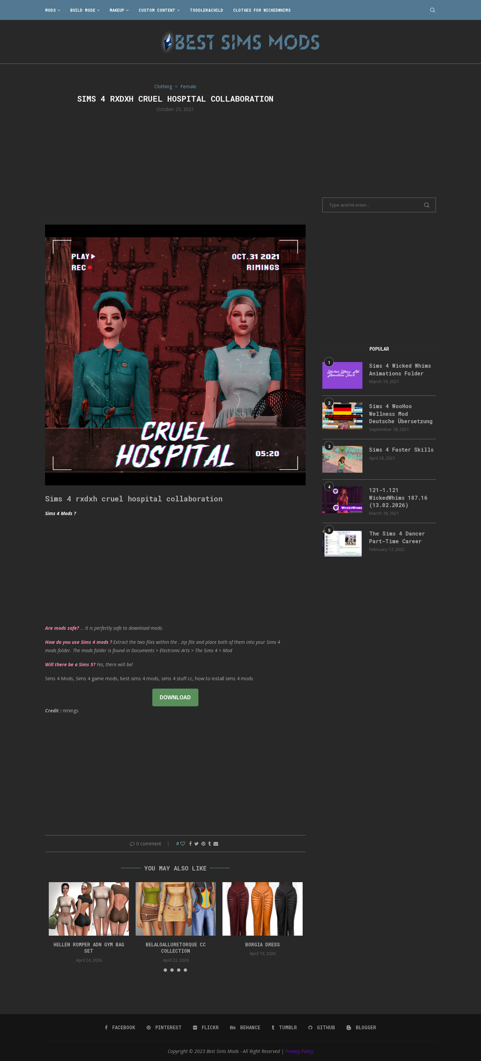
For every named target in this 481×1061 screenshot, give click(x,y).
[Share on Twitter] (196, 843)
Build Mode (82, 10)
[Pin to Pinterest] (203, 843)
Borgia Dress (262, 944)
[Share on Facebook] (190, 843)
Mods (50, 10)
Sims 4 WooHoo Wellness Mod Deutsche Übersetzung (401, 413)
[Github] (321, 1027)
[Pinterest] (164, 1027)
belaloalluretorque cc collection (176, 947)
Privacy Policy (299, 1051)
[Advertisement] (175, 168)
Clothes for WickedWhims (262, 10)
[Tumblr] (284, 1027)
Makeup (117, 10)
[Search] (432, 10)
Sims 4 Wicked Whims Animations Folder (400, 369)
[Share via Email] (215, 843)
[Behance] (245, 1027)
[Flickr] (206, 1027)
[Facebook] (120, 1027)
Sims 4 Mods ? (60, 513)
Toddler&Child (206, 10)
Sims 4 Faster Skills (401, 449)
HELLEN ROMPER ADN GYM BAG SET (88, 947)
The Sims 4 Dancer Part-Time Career (397, 537)
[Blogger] (361, 1027)
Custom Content (157, 10)
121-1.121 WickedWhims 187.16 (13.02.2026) (398, 497)
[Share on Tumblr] (209, 843)
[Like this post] (182, 843)
